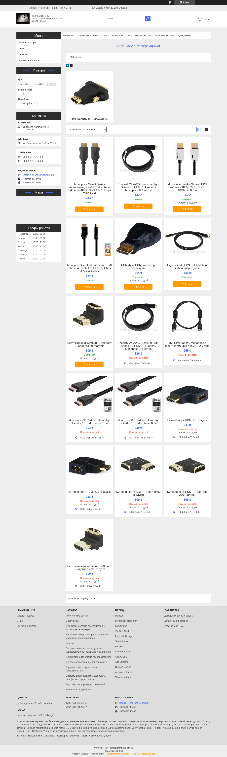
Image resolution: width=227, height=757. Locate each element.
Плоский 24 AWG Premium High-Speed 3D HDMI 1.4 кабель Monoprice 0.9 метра (138, 187)
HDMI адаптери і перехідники (90, 118)
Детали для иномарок (176, 620)
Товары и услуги (87, 35)
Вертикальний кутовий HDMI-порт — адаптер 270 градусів (89, 568)
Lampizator (121, 626)
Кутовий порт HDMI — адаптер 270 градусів (187, 493)
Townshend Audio (124, 677)
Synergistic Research (126, 620)
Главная (68, 35)
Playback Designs (124, 636)
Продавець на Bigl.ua (113, 751)
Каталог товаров (25, 615)
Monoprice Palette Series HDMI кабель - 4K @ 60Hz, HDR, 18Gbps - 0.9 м (187, 187)
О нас (105, 35)
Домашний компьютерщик (178, 615)
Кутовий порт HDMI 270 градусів (89, 491)
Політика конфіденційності (143, 754)
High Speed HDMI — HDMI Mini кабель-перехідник (187, 267)
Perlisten (119, 615)
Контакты (118, 35)
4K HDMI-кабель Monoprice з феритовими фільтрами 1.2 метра (187, 344)
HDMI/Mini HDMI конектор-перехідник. (138, 267)
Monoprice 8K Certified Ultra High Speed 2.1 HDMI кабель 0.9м (138, 422)
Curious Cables (123, 667)
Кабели (70, 643)
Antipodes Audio (123, 672)
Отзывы (23, 54)
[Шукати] (148, 18)
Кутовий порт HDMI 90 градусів (187, 420)
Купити (91, 209)
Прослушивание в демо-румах (174, 35)
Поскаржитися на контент (117, 754)
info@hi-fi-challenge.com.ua (38, 175)
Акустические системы (78, 615)
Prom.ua (129, 748)
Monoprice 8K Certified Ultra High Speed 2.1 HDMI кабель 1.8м (90, 422)
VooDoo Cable (122, 631)
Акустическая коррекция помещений (85, 684)
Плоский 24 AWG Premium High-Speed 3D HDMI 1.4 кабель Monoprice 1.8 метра (138, 346)
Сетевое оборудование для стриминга (86, 662)
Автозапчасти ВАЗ (174, 626)
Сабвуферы (72, 620)
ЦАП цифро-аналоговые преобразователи (88, 657)
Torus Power (121, 641)
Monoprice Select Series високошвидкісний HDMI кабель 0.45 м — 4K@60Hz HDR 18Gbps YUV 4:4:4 (89, 189)
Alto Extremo (121, 662)
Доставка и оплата (139, 35)
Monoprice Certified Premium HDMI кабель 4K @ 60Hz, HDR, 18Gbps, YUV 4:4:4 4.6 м (89, 268)
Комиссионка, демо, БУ (78, 689)
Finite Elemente (123, 651)
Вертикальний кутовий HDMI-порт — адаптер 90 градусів (89, 344)
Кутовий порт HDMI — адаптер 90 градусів (138, 493)
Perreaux (120, 646)
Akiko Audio (121, 656)
